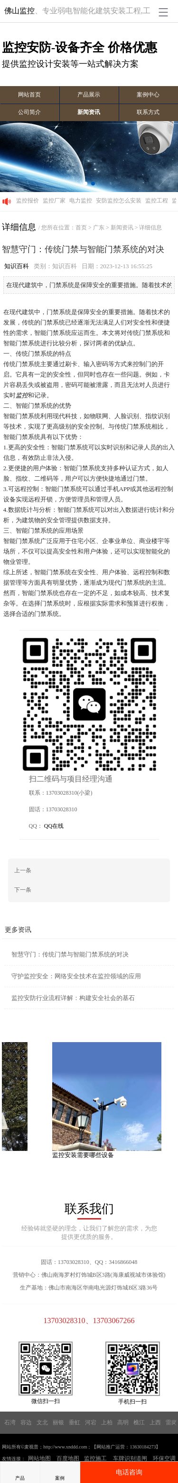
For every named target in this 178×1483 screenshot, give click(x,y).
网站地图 (39, 1458)
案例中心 (148, 94)
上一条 (22, 870)
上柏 (106, 1422)
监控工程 (156, 200)
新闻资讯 (88, 112)
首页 (81, 227)
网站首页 (29, 94)
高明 (123, 1422)
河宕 (90, 1422)
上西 (155, 1422)
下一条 (22, 889)
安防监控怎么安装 (118, 200)
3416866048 (123, 1261)
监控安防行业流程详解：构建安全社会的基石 (73, 997)
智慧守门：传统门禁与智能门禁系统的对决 (70, 953)
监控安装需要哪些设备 (85, 1154)
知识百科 (16, 266)
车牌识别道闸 (130, 1458)
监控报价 (27, 200)
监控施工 (95, 1458)
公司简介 (29, 112)
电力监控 (80, 200)
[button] (85, 183)
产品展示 (88, 94)
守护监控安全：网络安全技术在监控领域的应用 (76, 975)
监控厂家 (54, 200)
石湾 (10, 1422)
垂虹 (74, 1422)
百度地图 (67, 1458)
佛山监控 (19, 11)
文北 (42, 1422)
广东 (98, 227)
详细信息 (150, 227)
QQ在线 (54, 825)
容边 (26, 1422)
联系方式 (148, 112)
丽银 (58, 1422)
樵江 (139, 1422)
